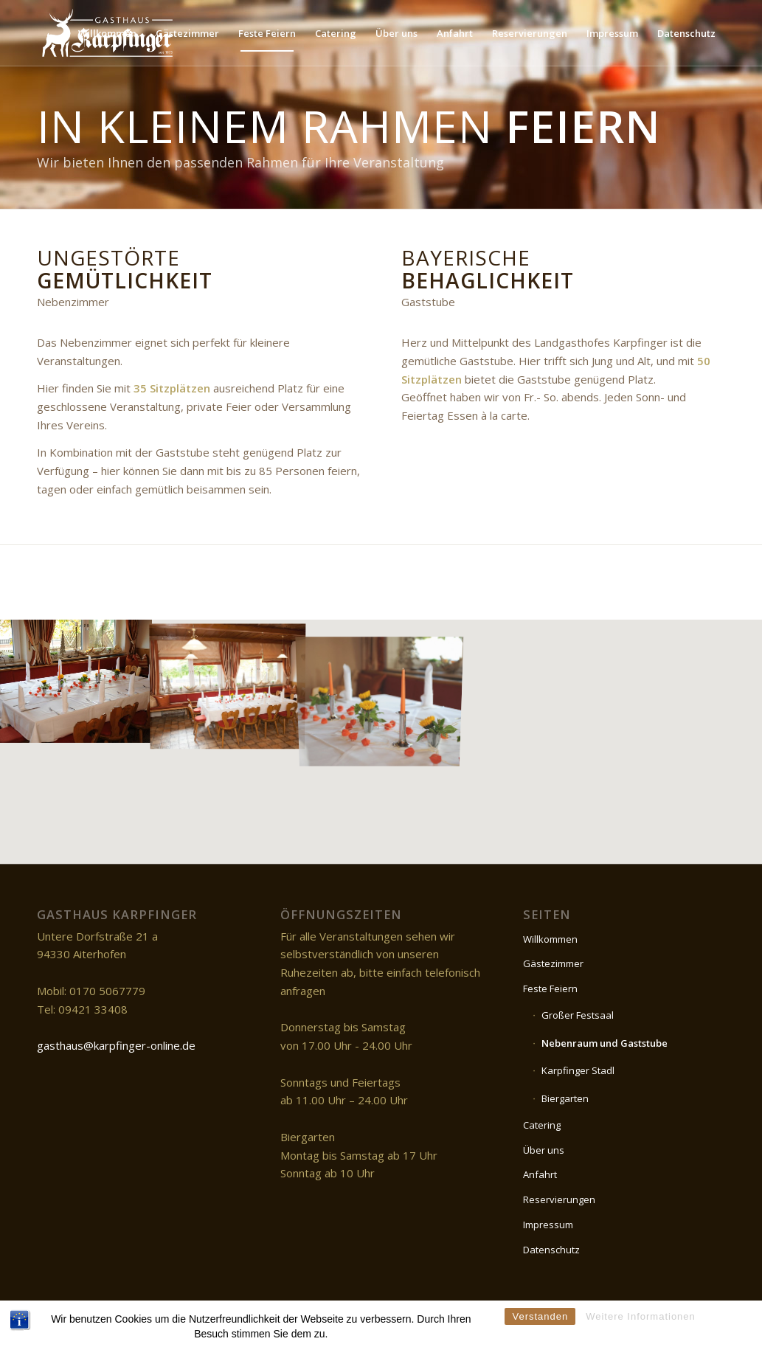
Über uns (543, 1150)
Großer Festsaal (577, 1015)
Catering (542, 1125)
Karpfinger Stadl (577, 1070)
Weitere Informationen (641, 1334)
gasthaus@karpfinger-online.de (116, 1045)
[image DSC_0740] (76, 680)
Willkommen (550, 939)
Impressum (548, 1224)
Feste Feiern (550, 988)
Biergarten (565, 1098)
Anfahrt (540, 1174)
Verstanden (540, 1334)
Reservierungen (559, 1199)
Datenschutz (551, 1249)
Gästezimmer (553, 963)
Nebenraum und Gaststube (604, 1043)
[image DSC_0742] (228, 680)
